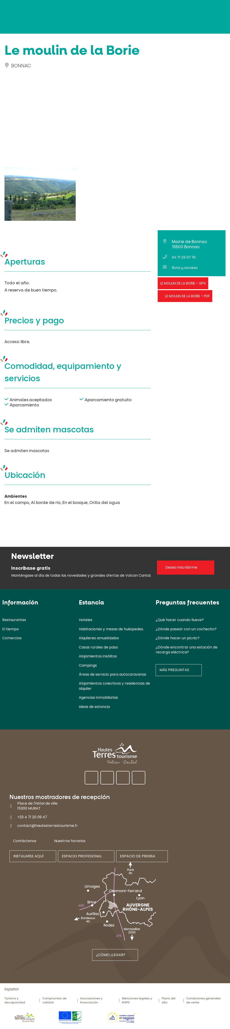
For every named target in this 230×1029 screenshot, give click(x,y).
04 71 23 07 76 (184, 257)
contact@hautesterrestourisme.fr (47, 825)
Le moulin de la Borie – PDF (187, 296)
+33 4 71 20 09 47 (32, 817)
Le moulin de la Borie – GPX (183, 283)
